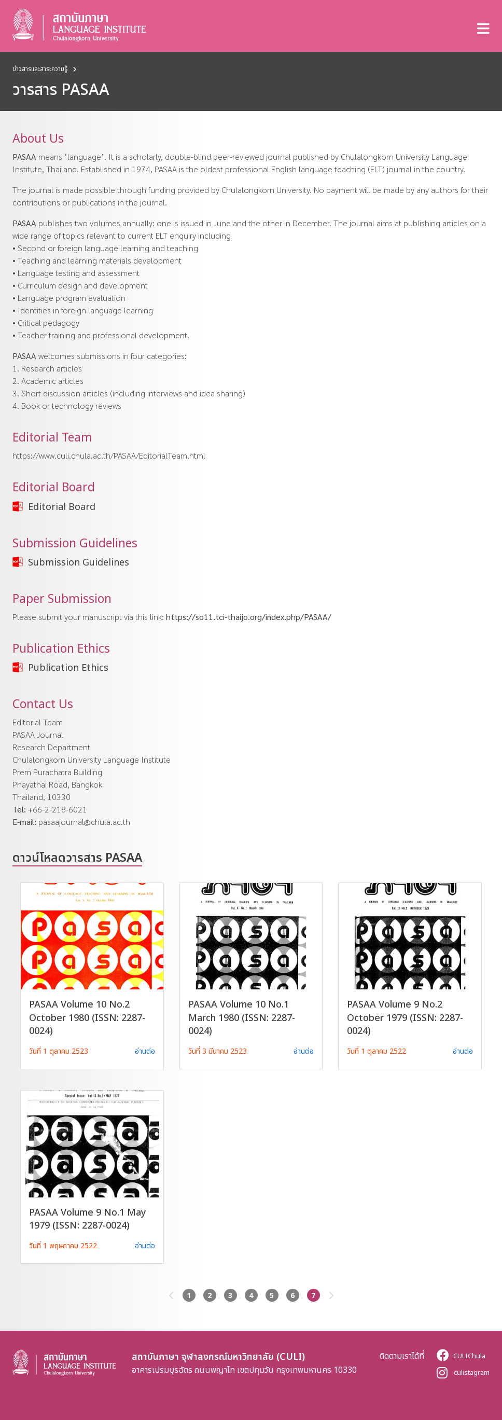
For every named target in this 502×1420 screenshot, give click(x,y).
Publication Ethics (68, 667)
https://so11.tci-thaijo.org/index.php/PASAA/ (248, 616)
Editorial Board (61, 506)
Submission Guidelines (78, 562)
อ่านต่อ (145, 1051)
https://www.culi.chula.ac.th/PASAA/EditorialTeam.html (108, 455)
